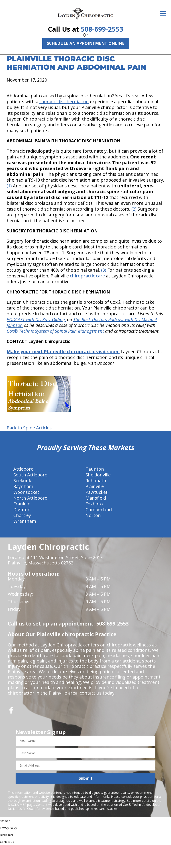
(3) (103, 270)
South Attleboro (30, 475)
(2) (133, 209)
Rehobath (96, 481)
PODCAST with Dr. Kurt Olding (36, 319)
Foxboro (94, 504)
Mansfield (96, 498)
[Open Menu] (163, 13)
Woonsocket (26, 492)
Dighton (22, 510)
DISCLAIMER (17, 804)
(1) (9, 186)
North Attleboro (30, 498)
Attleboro (23, 469)
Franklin (22, 504)
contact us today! (98, 693)
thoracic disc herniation (64, 101)
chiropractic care (87, 276)
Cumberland (99, 510)
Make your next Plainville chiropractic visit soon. (63, 352)
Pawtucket (97, 492)
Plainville (95, 486)
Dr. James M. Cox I (21, 808)
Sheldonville (98, 475)
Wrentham (24, 521)
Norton (93, 515)
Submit (86, 778)
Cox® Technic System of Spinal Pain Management (55, 331)
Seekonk (22, 481)
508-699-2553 (102, 29)
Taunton (95, 469)
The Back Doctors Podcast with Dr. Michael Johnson (82, 322)
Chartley (22, 515)
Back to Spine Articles (29, 428)
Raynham (23, 486)
